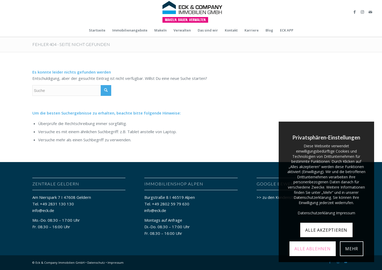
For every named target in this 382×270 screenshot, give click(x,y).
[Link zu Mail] (370, 12)
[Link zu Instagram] (362, 12)
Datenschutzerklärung (316, 212)
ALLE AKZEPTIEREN (326, 230)
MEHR (351, 249)
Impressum (116, 262)
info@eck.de (43, 210)
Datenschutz (96, 262)
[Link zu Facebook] (355, 12)
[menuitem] (97, 30)
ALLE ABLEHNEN (312, 249)
